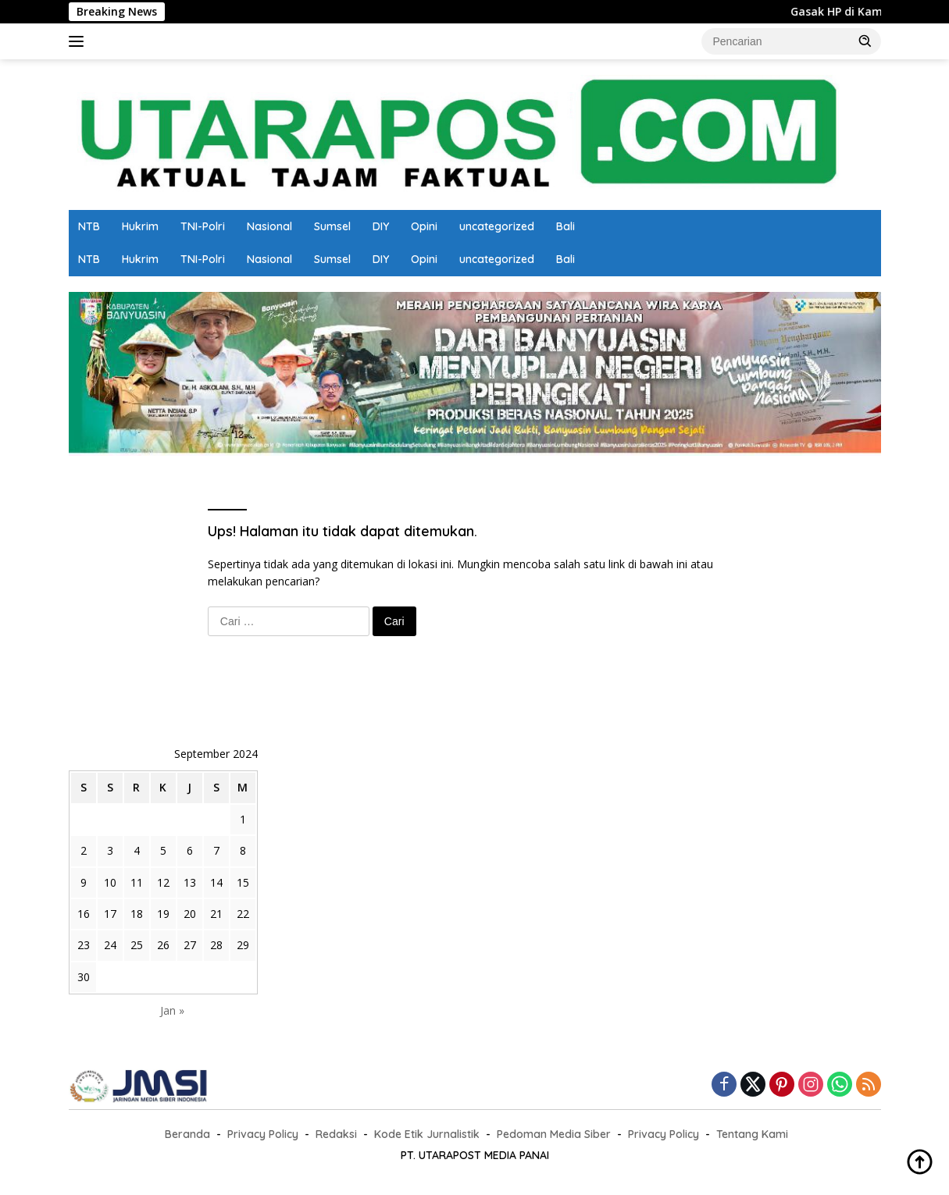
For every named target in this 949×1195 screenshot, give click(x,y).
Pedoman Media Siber (554, 1134)
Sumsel (332, 226)
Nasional (269, 226)
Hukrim (140, 226)
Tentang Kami (752, 1134)
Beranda (187, 1134)
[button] (865, 40)
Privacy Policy (262, 1134)
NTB (89, 226)
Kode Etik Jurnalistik (427, 1134)
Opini (424, 226)
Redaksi (336, 1134)
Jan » (172, 1010)
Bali (565, 226)
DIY (381, 226)
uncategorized (496, 226)
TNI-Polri (202, 226)
